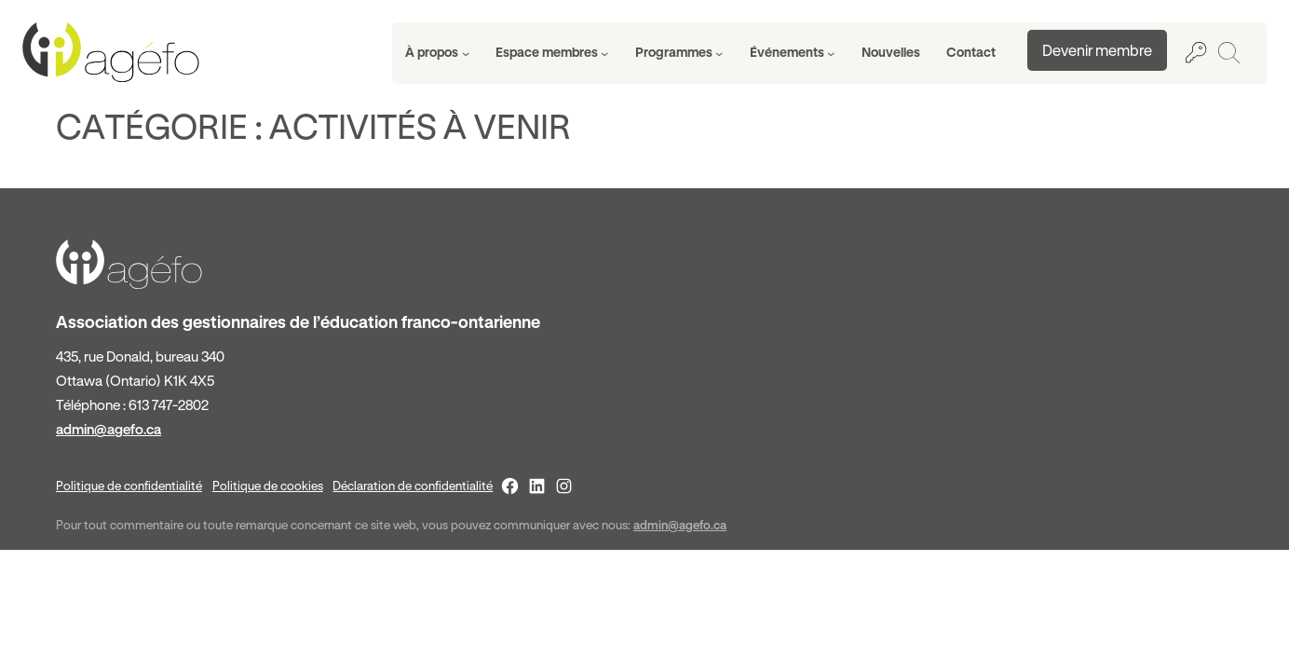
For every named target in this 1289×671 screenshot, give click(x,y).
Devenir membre (1097, 50)
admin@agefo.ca (108, 429)
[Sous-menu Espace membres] (552, 53)
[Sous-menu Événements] (792, 53)
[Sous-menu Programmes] (679, 53)
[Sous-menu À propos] (437, 53)
